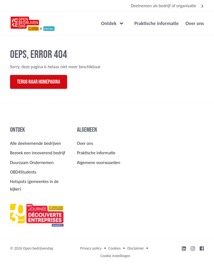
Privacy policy (91, 248)
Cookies (114, 248)
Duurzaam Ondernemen (32, 162)
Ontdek (108, 23)
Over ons (194, 23)
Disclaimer (135, 248)
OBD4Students (23, 172)
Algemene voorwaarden (98, 162)
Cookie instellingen (115, 255)
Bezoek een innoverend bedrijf (37, 152)
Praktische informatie (156, 23)
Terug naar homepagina (38, 82)
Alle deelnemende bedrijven (35, 143)
